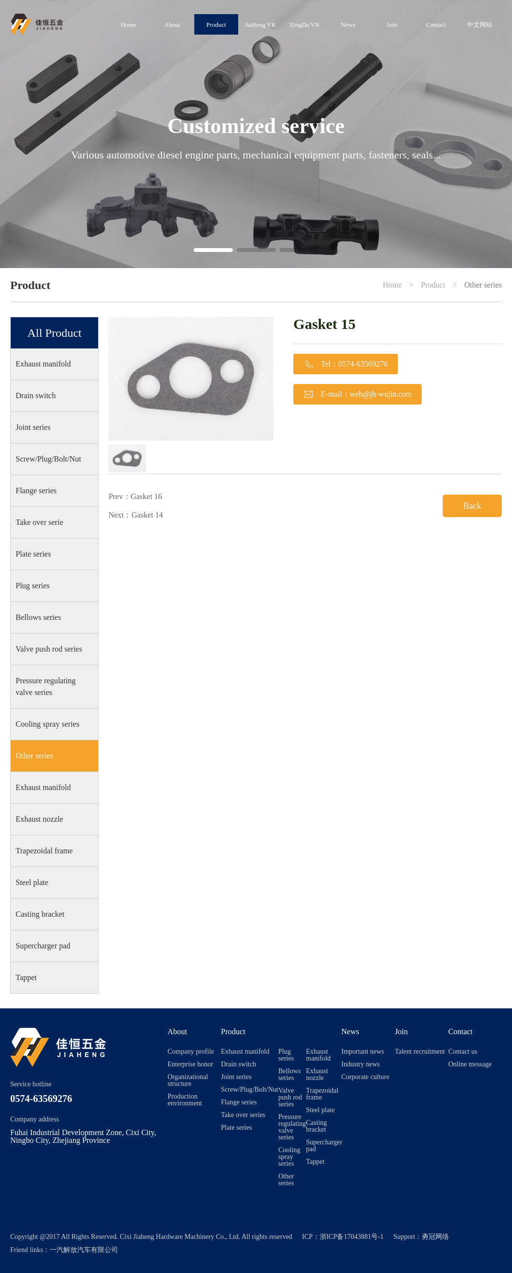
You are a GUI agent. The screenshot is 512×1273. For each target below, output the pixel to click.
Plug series (33, 585)
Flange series (36, 490)
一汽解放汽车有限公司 (84, 1250)
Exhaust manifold (43, 364)
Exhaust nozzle (39, 819)
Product (216, 24)
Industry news (360, 1064)
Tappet (26, 977)
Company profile (190, 1051)
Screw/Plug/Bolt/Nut (48, 459)
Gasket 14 (147, 515)
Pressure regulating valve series (46, 686)
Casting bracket (40, 914)
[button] (213, 250)
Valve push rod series (49, 649)
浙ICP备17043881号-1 (352, 1236)
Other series (483, 285)
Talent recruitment (420, 1051)
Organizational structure (187, 1080)
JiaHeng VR (260, 24)
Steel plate (32, 882)
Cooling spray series (48, 724)
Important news (362, 1051)
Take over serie (39, 522)
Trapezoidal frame (44, 851)
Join (392, 24)
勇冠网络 (435, 1236)
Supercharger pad (43, 946)
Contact (436, 24)
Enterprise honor (190, 1064)
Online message (470, 1064)
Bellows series (38, 617)
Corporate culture (365, 1077)
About (172, 24)
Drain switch (36, 395)
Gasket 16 (146, 496)
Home (128, 24)
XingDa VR (304, 24)
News (348, 24)
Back (472, 506)
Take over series (243, 1115)
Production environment (184, 1100)
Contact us (462, 1051)
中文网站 (479, 24)
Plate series (33, 554)
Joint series (33, 427)
